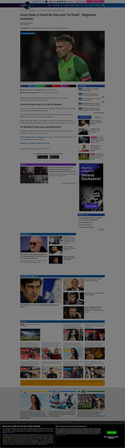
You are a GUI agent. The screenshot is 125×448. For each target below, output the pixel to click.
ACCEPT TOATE (112, 432)
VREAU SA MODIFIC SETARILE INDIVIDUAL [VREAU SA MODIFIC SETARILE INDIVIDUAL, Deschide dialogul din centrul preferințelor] (111, 437)
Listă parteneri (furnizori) (61, 435)
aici (39, 440)
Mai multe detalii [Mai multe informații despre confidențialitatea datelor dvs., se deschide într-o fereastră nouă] (10, 432)
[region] (62, 436)
